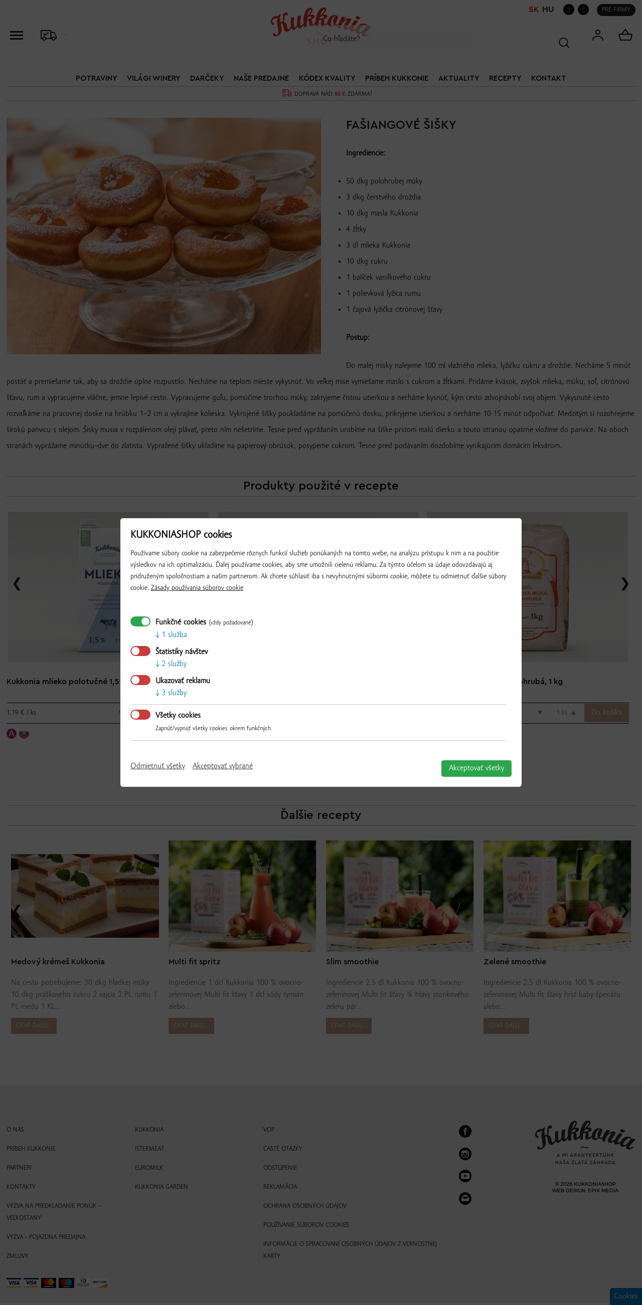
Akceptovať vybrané (223, 766)
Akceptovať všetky (476, 768)
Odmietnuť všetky (157, 766)
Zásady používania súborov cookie (197, 588)
